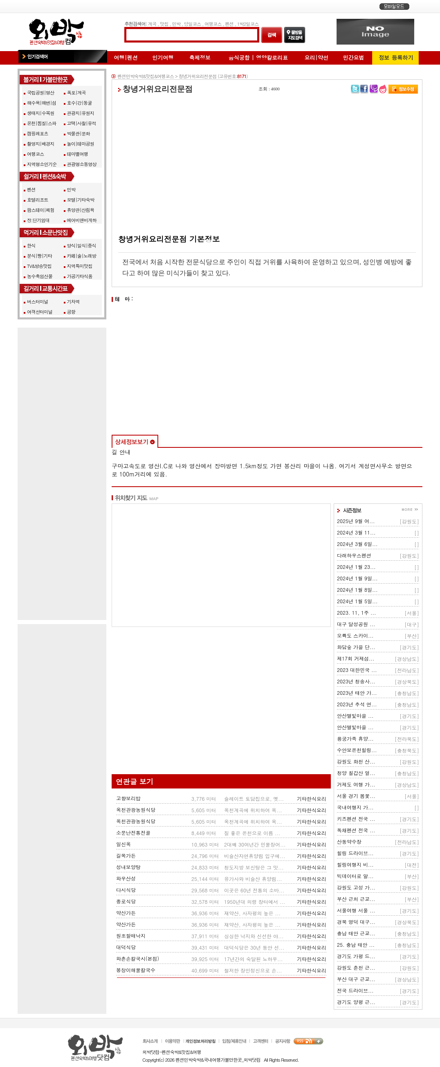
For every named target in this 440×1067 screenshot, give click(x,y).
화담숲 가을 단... (356, 646)
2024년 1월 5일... (357, 601)
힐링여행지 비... (355, 864)
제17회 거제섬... (356, 658)
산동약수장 (349, 841)
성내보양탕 (128, 866)
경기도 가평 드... (356, 955)
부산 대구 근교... (356, 978)
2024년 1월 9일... (357, 578)
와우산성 (126, 878)
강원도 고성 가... (356, 887)
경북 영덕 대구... (356, 921)
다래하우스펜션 (354, 555)
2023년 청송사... (356, 681)
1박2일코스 (248, 23)
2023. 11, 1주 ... (356, 612)
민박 (176, 23)
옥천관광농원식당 (135, 809)
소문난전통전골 (133, 832)
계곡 (152, 23)
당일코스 (192, 23)
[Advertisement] (267, 164)
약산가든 (126, 912)
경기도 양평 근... (356, 1001)
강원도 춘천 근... (356, 967)
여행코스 (212, 23)
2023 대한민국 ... (357, 669)
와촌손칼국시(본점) (137, 958)
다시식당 (126, 889)
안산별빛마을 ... (355, 715)
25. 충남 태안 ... (356, 944)
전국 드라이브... (355, 990)
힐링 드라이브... (355, 852)
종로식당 (126, 901)
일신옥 (123, 843)
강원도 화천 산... (356, 761)
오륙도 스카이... (355, 635)
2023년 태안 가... (357, 692)
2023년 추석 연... (357, 704)
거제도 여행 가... (356, 784)
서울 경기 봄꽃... (356, 795)
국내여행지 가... (355, 807)
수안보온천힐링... (357, 749)
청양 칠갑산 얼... (356, 772)
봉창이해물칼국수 (135, 969)
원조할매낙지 (131, 935)
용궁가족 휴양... (355, 738)
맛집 (164, 23)
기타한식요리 (311, 798)
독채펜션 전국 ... (356, 830)
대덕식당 (126, 946)
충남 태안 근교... (356, 933)
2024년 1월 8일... (357, 589)
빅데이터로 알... (355, 875)
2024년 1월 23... (356, 566)
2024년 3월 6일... (357, 543)
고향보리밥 (128, 798)
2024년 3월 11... (356, 532)
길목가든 (126, 855)
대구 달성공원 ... (356, 623)
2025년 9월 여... (356, 520)
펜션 (229, 23)
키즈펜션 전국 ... (356, 818)
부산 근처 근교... (356, 898)
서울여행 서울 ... (356, 910)
